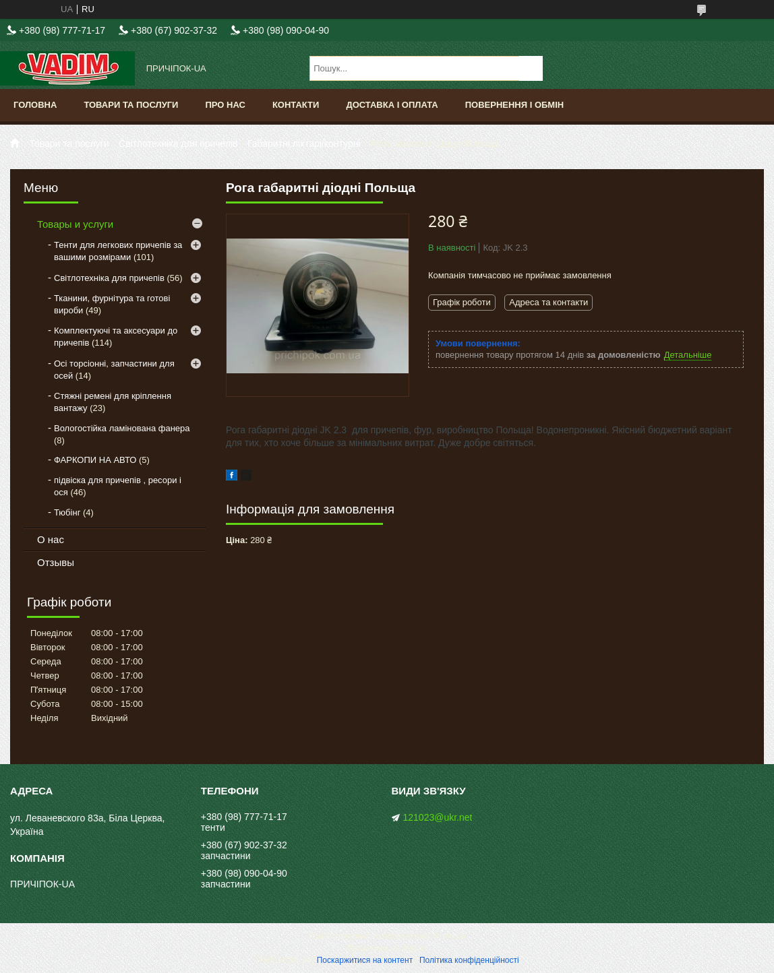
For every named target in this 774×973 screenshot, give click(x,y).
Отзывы (55, 562)
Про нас (225, 105)
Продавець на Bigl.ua (387, 948)
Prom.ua (450, 936)
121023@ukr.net (438, 817)
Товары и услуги (75, 224)
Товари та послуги (131, 105)
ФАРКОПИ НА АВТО (95, 460)
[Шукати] (531, 68)
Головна (35, 105)
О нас (50, 539)
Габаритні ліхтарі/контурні (304, 143)
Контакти (296, 105)
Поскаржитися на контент (365, 960)
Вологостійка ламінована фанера (122, 428)
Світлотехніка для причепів (178, 143)
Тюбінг (67, 512)
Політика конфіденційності (469, 960)
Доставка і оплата (392, 105)
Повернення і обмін (514, 105)
